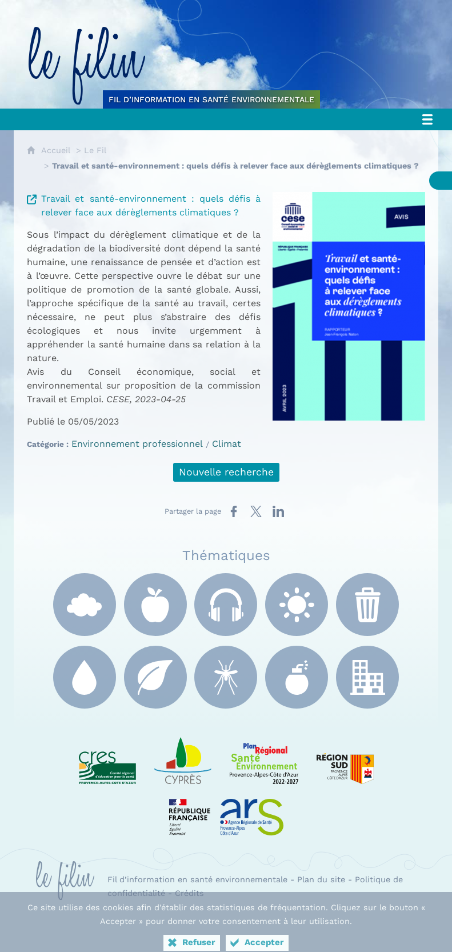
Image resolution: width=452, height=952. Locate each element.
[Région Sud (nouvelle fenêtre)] (345, 758)
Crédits (189, 893)
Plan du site (321, 879)
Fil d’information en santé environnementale (197, 879)
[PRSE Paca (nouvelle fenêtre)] (264, 758)
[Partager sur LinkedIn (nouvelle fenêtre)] (278, 511)
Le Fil (95, 150)
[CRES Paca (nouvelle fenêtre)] (107, 758)
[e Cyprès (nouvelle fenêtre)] (182, 758)
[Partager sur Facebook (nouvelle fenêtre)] (233, 511)
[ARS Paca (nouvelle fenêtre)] (226, 809)
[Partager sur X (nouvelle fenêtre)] (256, 511)
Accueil (55, 150)
